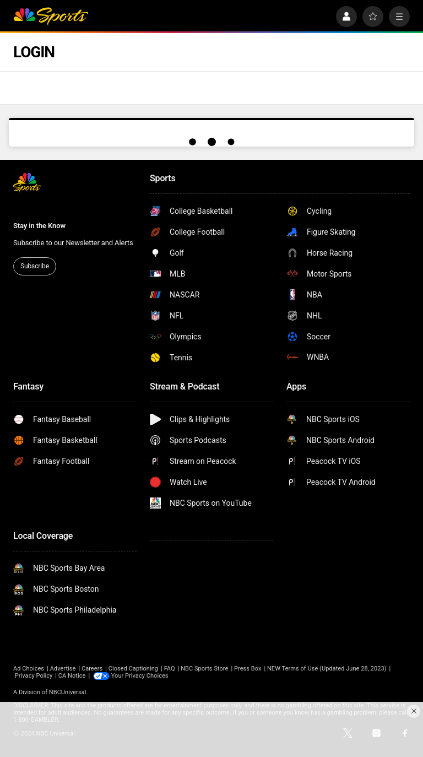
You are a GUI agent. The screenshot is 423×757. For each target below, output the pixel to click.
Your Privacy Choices (140, 675)
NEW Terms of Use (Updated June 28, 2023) (327, 668)
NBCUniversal (67, 692)
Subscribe (34, 266)
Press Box (247, 668)
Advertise (63, 668)
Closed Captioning (133, 668)
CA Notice (72, 675)
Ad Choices (28, 668)
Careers (92, 668)
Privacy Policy (34, 675)
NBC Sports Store (204, 668)
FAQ (169, 668)
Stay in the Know (39, 225)
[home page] (50, 16)
